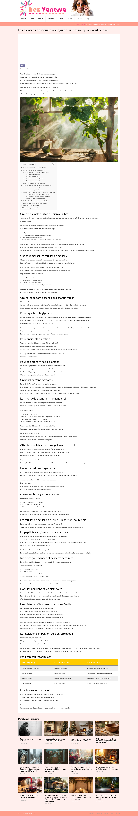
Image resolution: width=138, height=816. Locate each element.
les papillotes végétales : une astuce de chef (38, 194)
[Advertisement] (69, 50)
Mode (32, 19)
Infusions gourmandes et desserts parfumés (38, 196)
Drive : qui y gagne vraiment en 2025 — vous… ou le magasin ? (56, 769)
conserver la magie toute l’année (35, 190)
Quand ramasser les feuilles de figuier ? (34, 170)
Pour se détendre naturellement (34, 179)
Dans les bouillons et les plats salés (35, 198)
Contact (106, 813)
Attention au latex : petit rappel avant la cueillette (37, 185)
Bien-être (51, 19)
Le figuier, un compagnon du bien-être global (36, 203)
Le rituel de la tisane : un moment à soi (34, 183)
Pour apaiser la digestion (32, 176)
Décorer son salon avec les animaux (30, 740)
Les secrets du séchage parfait (31, 188)
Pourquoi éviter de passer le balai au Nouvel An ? (55, 740)
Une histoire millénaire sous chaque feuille (35, 201)
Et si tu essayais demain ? (30, 208)
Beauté (40, 19)
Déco (70, 19)
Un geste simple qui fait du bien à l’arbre (34, 167)
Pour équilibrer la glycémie (33, 174)
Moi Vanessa (98, 813)
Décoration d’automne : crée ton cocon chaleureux (107, 768)
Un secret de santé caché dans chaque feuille (36, 172)
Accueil (91, 813)
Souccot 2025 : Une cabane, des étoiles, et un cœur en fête (81, 797)
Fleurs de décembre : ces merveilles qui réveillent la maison (81, 769)
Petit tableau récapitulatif (31, 205)
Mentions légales (115, 813)
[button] (88, 19)
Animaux (80, 19)
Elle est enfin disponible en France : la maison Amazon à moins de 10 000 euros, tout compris (56, 798)
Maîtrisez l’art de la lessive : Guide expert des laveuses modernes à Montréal (30, 769)
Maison (61, 19)
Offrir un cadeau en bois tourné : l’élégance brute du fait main (106, 741)
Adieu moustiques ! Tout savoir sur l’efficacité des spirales (106, 797)
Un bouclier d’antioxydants (33, 181)
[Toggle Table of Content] (53, 164)
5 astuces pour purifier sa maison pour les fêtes (81, 740)
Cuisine (23, 19)
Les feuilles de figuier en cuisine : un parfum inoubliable (39, 192)
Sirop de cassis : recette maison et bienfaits (28, 796)
